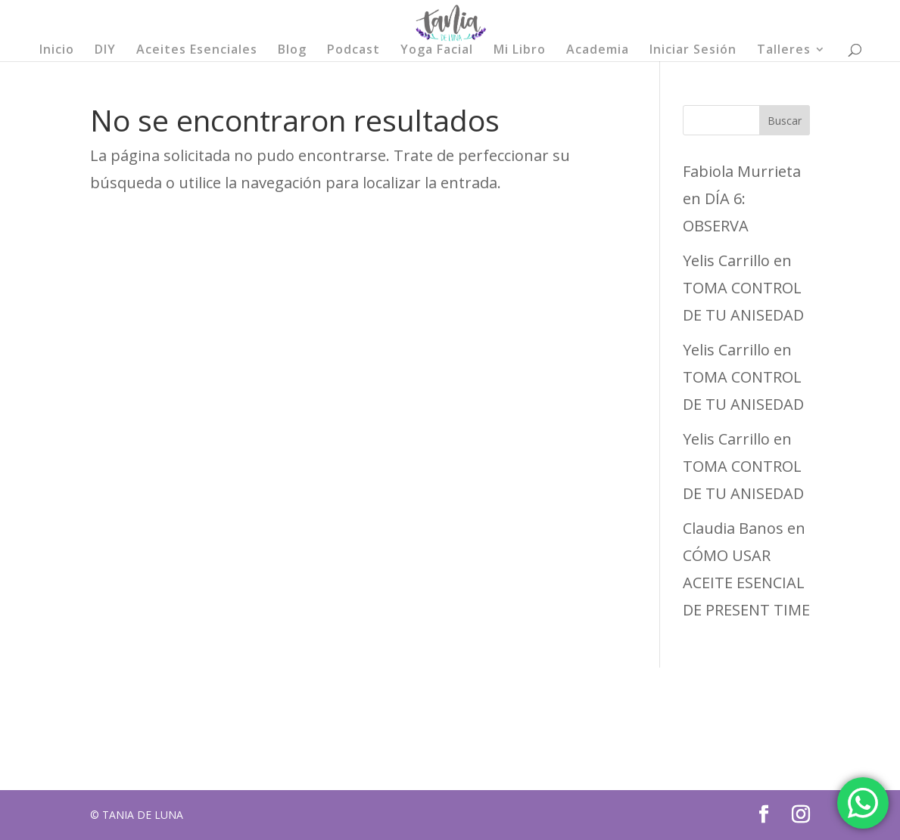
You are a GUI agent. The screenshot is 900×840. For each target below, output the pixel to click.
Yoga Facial (436, 50)
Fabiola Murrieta (742, 171)
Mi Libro (520, 50)
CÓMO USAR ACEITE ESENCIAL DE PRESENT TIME (746, 582)
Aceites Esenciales (196, 50)
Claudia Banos (733, 528)
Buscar (785, 120)
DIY (105, 50)
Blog (292, 50)
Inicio (56, 50)
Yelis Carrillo (726, 260)
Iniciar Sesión (693, 50)
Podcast (353, 50)
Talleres (784, 50)
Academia (597, 50)
